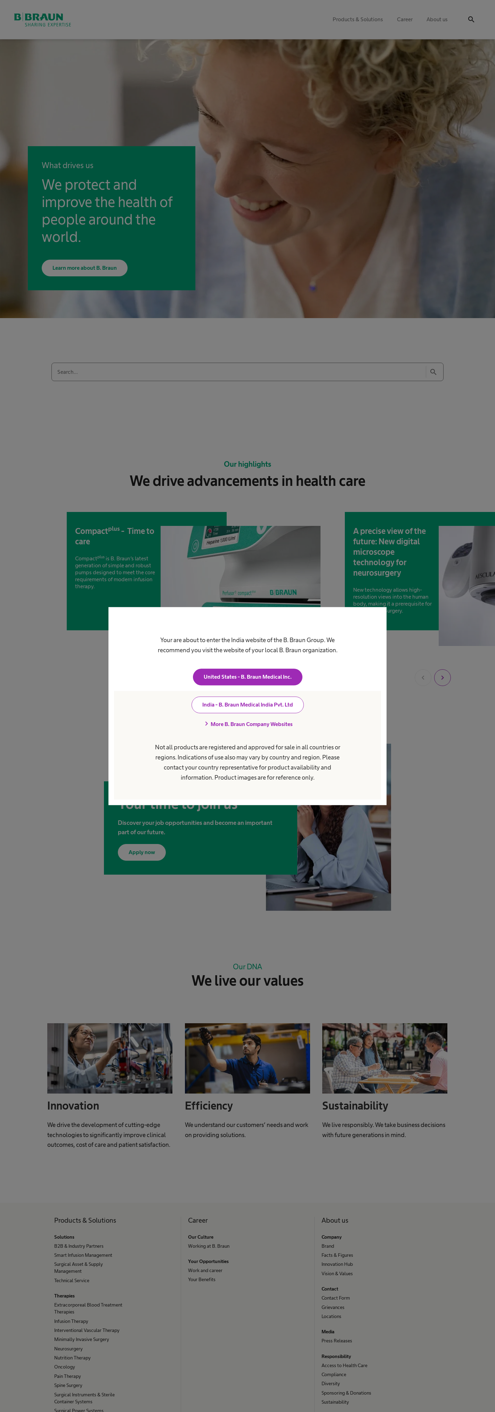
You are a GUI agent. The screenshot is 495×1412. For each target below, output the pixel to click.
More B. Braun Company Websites (247, 724)
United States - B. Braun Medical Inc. (248, 677)
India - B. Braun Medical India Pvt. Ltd (247, 705)
